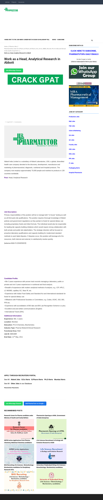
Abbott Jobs (15, 379)
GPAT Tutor (15, 41)
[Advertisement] (59, 20)
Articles (7, 2)
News (28, 41)
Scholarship (55, 41)
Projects (14, 2)
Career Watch (38, 41)
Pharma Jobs (13, 46)
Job (23, 41)
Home (7, 41)
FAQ (64, 41)
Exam (47, 41)
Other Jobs (15, 383)
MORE (72, 41)
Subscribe (81, 41)
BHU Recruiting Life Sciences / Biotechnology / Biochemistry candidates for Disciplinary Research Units (19, 467)
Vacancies (21, 2)
